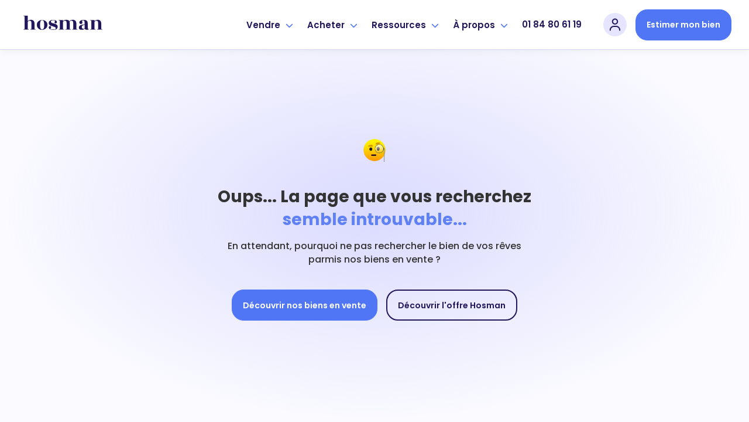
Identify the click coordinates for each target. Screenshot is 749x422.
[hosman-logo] (63, 25)
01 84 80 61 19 (552, 24)
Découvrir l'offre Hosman (452, 305)
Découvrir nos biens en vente (304, 305)
